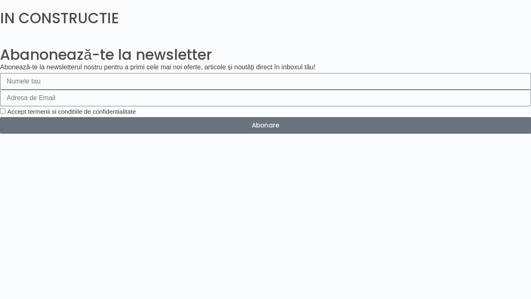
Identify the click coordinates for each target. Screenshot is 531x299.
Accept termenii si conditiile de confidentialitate (71, 111)
